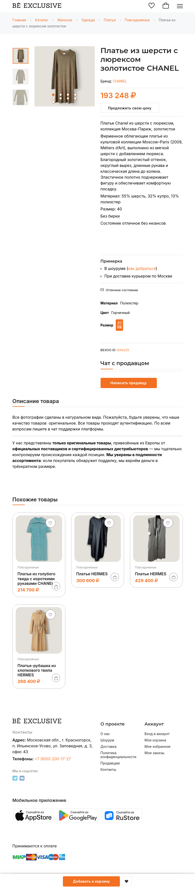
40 (119, 325)
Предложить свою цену (130, 108)
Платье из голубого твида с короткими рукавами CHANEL (37, 578)
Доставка (109, 747)
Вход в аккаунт (157, 734)
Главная (19, 20)
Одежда (88, 20)
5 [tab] (53, 98)
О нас (105, 734)
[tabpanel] (64, 77)
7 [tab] (68, 98)
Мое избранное (158, 747)
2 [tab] (60, 94)
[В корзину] (56, 586)
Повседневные (137, 20)
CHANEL (120, 81)
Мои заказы (154, 753)
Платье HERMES (92, 573)
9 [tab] (53, 102)
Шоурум (107, 740)
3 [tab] (68, 94)
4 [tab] (75, 94)
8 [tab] (75, 98)
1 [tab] (53, 94)
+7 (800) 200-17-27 (52, 758)
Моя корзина (155, 740)
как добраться (142, 268)
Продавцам (110, 763)
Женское (64, 20)
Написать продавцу (129, 383)
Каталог (41, 20)
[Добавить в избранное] (126, 881)
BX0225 (123, 350)
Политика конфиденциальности (119, 755)
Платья (110, 20)
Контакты (108, 770)
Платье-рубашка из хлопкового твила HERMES (37, 670)
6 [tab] (60, 98)
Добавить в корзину (91, 881)
